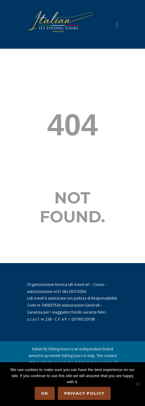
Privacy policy (84, 393)
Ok (44, 393)
